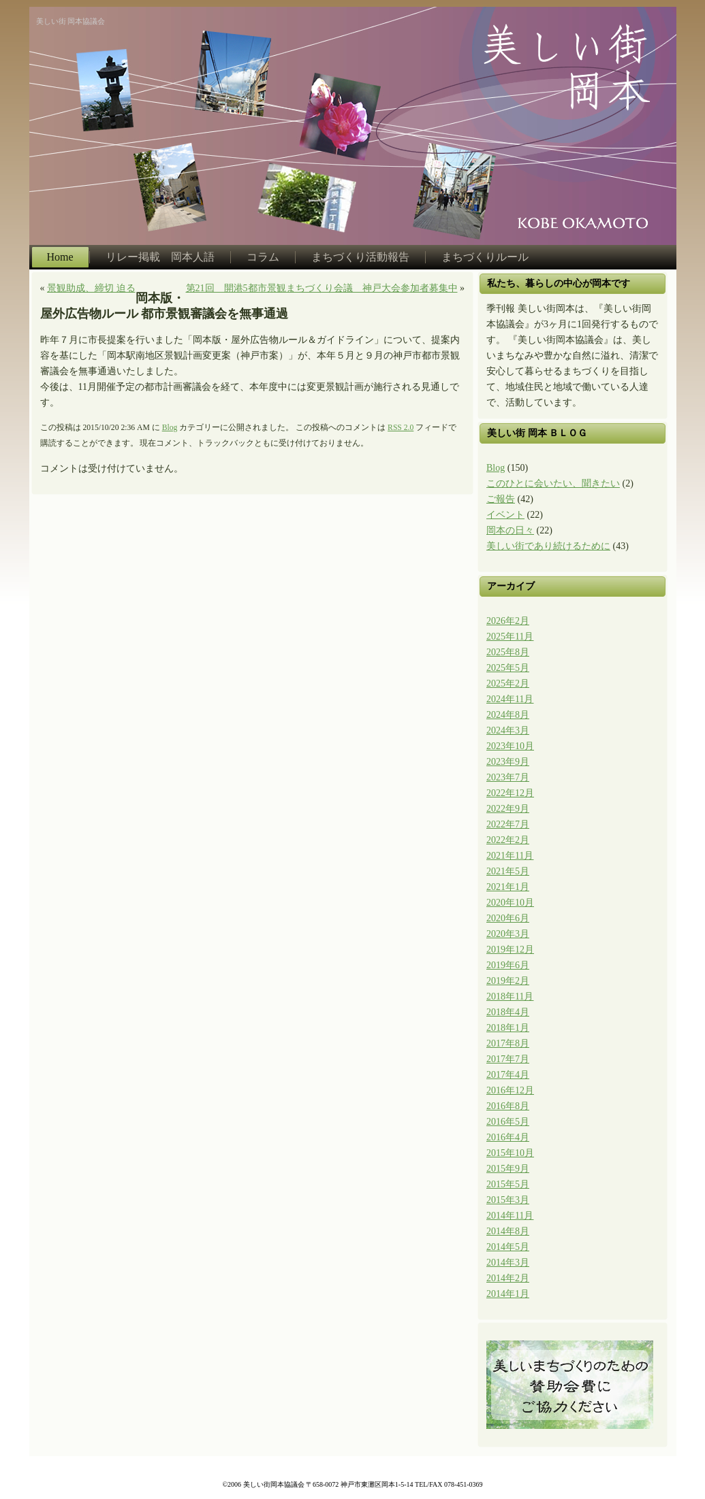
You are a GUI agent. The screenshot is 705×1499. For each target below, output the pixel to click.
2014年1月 (507, 1294)
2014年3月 (507, 1262)
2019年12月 (510, 949)
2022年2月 (507, 840)
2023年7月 (507, 777)
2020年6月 (507, 918)
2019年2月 (507, 981)
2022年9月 (507, 809)
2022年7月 (507, 824)
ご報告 (500, 499)
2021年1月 (507, 887)
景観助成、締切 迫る (91, 288)
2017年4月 (507, 1075)
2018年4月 (507, 1012)
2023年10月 (510, 746)
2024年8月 (507, 715)
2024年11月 (509, 699)
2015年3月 (507, 1200)
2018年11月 (509, 996)
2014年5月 (507, 1247)
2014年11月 (509, 1215)
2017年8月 (507, 1043)
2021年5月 (507, 871)
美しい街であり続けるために (548, 546)
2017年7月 (507, 1059)
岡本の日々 (510, 530)
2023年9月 (507, 762)
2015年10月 (510, 1153)
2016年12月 (510, 1090)
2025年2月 (507, 683)
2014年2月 (507, 1278)
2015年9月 (507, 1169)
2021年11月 (509, 856)
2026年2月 (507, 621)
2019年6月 (507, 965)
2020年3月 (507, 934)
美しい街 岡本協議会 (71, 21)
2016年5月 (507, 1122)
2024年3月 (507, 730)
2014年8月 (507, 1231)
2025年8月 (507, 652)
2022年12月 (510, 793)
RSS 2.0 (400, 427)
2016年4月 (507, 1137)
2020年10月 (510, 902)
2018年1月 (507, 1028)
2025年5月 (507, 668)
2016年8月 (507, 1106)
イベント (505, 515)
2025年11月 (509, 636)
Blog (170, 427)
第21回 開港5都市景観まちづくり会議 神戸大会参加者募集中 (322, 288)
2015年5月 (507, 1184)
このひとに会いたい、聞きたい (553, 483)
